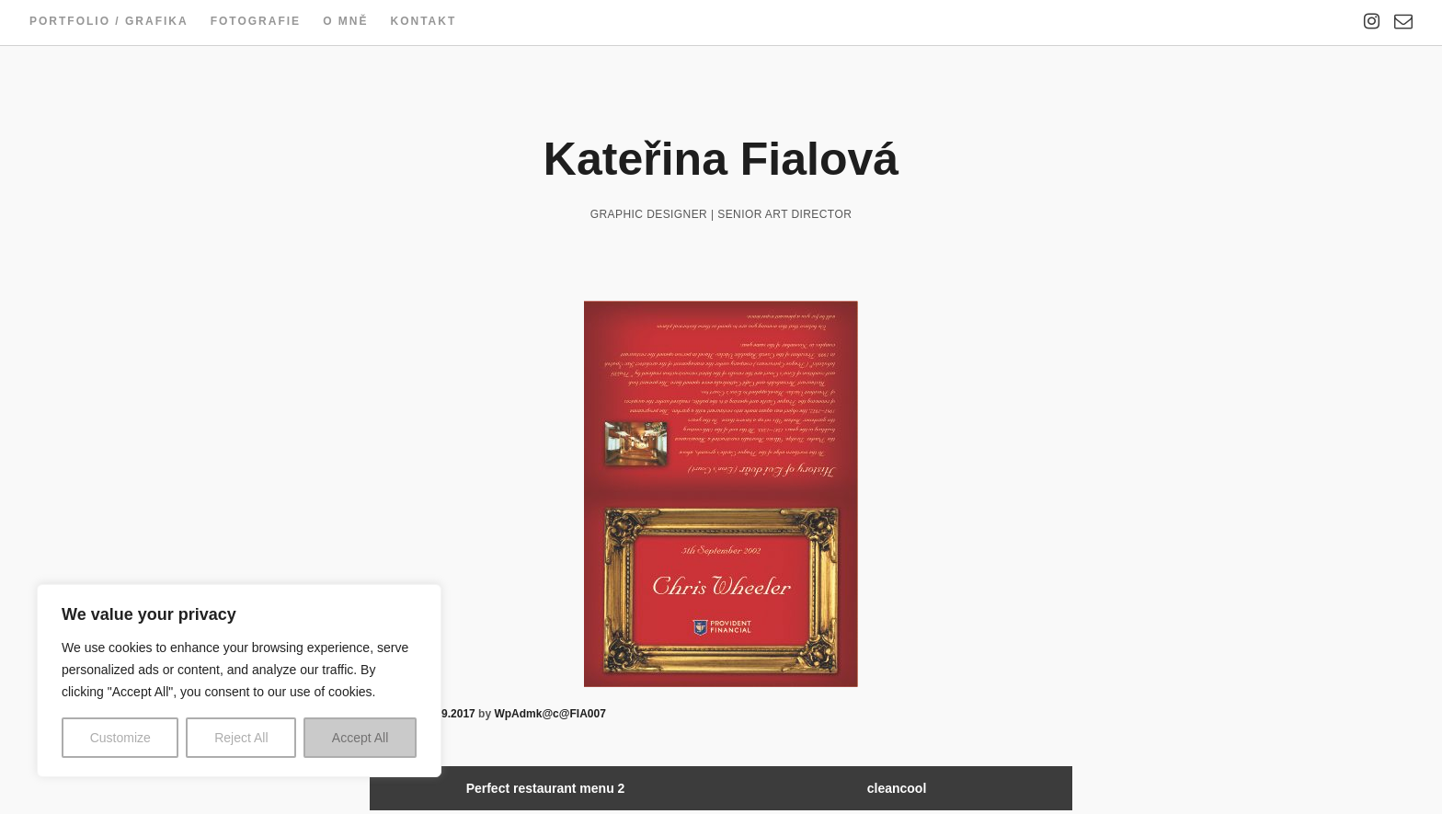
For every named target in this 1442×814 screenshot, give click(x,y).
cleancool (897, 788)
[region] (239, 680)
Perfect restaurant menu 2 (545, 788)
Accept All (360, 737)
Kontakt (423, 21)
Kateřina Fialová (721, 159)
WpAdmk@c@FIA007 (549, 713)
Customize (120, 737)
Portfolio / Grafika (109, 21)
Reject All (241, 737)
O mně (345, 21)
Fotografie (256, 21)
